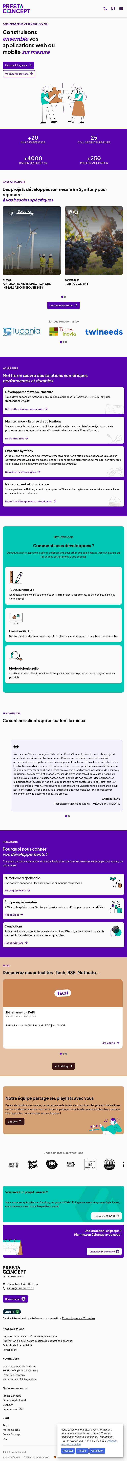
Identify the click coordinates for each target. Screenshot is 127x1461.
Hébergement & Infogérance (19, 1379)
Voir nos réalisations (16, 73)
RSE (5, 1438)
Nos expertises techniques (20, 471)
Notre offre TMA (14, 438)
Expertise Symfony (14, 1375)
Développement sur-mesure (19, 1366)
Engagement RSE (13, 1409)
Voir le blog (61, 1066)
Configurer (97, 1450)
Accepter (68, 1450)
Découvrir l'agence (16, 65)
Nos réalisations (13, 1329)
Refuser (82, 1450)
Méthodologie (11, 1429)
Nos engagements (15, 890)
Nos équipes (12, 914)
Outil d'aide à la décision (17, 1345)
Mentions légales (11, 1457)
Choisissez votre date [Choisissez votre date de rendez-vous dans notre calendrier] (102, 1251)
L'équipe (8, 1404)
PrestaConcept (17, 8)
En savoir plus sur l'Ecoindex (78, 1318)
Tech (5, 1425)
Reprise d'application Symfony (20, 1370)
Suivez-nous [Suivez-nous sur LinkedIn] (12, 1298)
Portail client (10, 1349)
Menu (121, 8)
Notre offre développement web (24, 408)
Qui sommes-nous (15, 1388)
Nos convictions (14, 942)
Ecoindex (12, 1312)
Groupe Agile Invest (14, 1400)
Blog (6, 1417)
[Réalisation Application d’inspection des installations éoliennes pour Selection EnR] (32, 249)
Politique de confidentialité (37, 1457)
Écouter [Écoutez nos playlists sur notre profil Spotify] (13, 1121)
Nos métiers (11, 1358)
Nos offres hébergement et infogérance (28, 501)
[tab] (62, 297)
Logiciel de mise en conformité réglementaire (30, 1336)
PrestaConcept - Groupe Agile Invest (15, 1271)
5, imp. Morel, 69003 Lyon (22, 1284)
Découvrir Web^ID (104, 1215)
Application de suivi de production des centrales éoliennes (37, 1340)
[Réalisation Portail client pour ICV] (94, 249)
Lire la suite (108, 1042)
